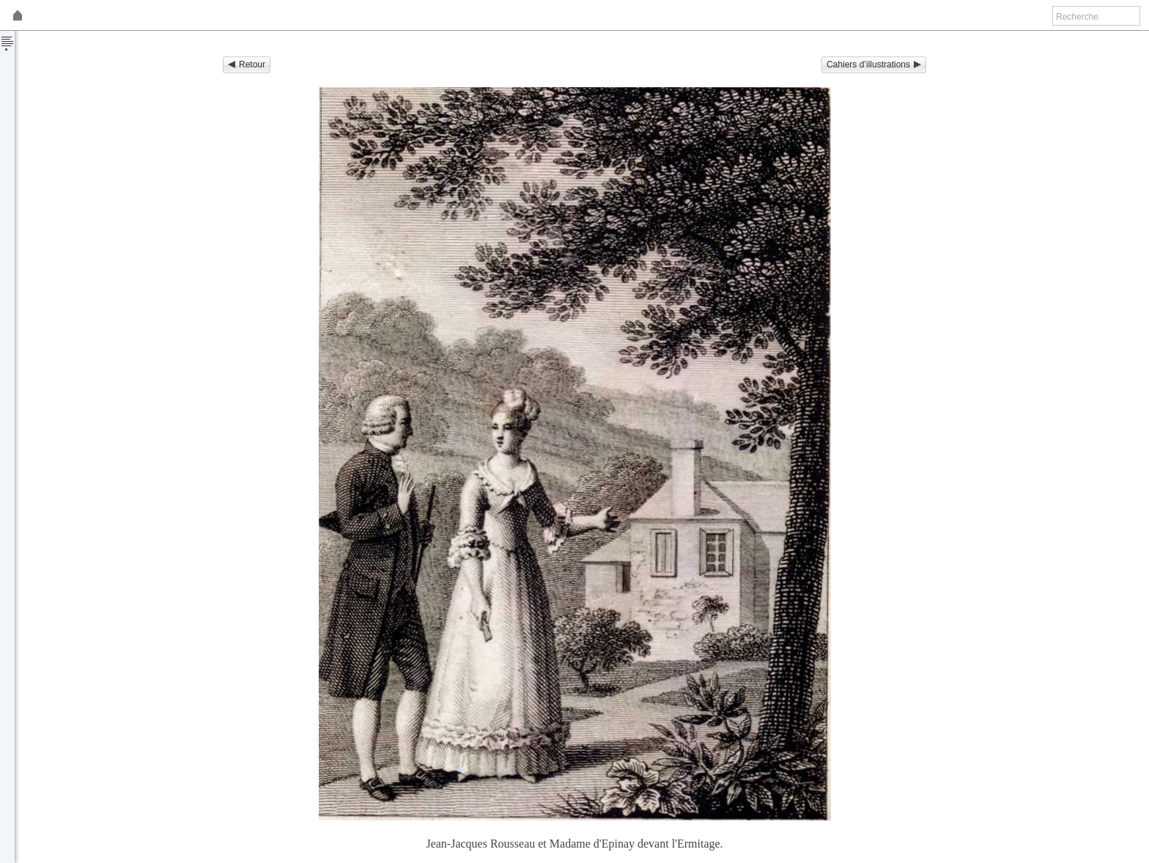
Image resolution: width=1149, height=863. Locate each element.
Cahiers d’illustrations (874, 64)
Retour (246, 64)
